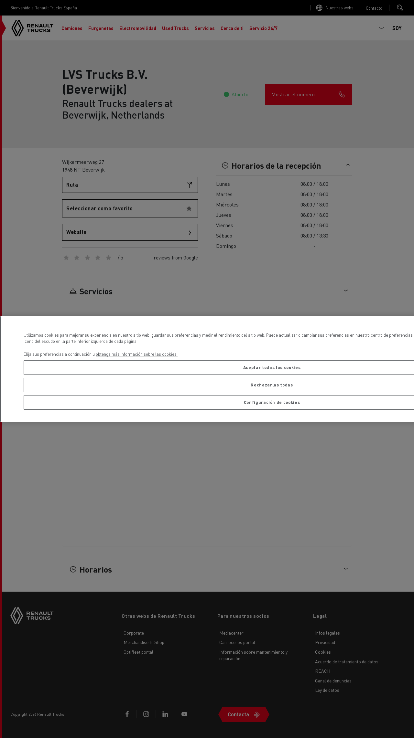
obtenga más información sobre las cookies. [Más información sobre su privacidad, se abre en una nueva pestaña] (137, 354)
